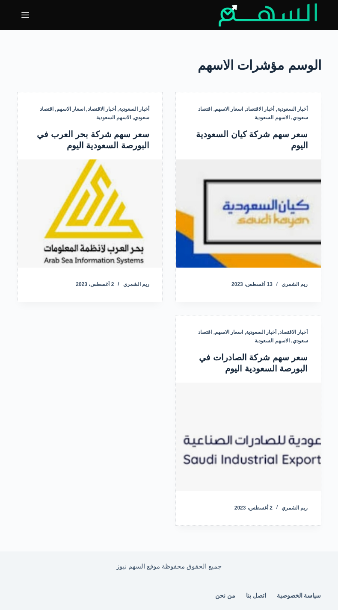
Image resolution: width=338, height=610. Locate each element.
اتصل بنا (256, 595)
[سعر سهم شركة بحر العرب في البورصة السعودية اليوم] (90, 213)
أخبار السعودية (292, 109)
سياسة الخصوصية (299, 595)
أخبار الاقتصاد (260, 109)
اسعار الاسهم (229, 109)
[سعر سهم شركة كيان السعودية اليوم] (248, 213)
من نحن (225, 595)
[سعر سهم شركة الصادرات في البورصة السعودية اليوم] (248, 437)
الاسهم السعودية (272, 118)
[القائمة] (25, 15)
